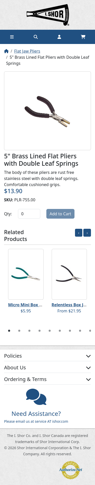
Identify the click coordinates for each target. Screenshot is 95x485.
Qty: (8, 214)
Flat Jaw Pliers (27, 51)
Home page (47, 15)
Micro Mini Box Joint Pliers (34, 305)
